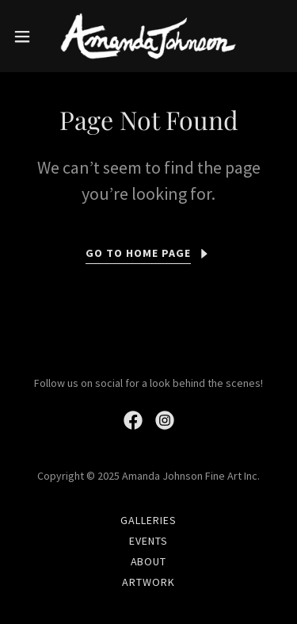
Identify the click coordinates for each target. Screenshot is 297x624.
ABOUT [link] (149, 561)
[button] (27, 36)
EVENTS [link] (148, 541)
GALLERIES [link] (148, 520)
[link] (148, 36)
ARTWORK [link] (148, 582)
